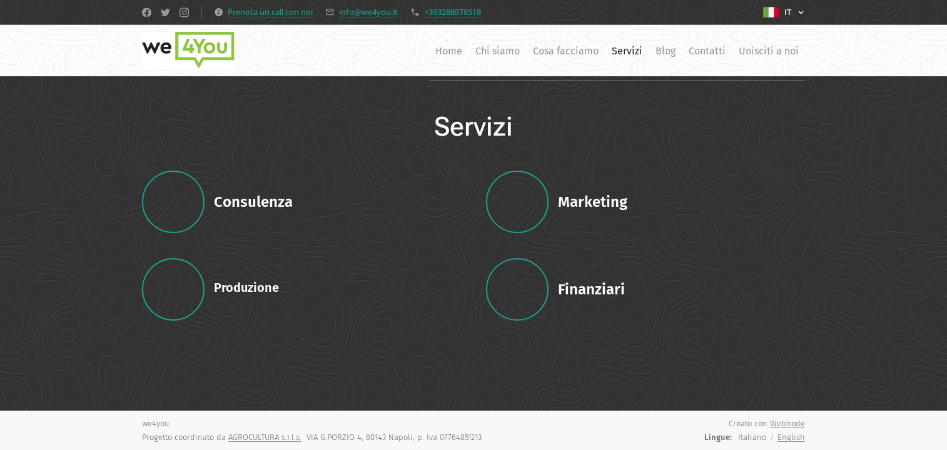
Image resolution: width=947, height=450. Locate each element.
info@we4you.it (368, 12)
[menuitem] (387, 50)
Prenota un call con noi (270, 12)
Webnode (787, 423)
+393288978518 (452, 12)
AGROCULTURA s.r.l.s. (264, 437)
